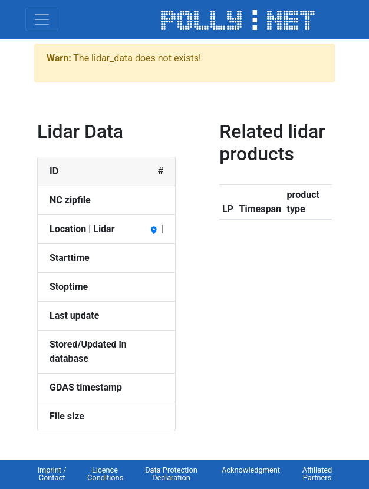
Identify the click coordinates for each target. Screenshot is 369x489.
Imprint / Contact (51, 473)
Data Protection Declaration (171, 473)
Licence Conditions (105, 473)
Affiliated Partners (317, 473)
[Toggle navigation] (41, 19)
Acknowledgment (251, 469)
